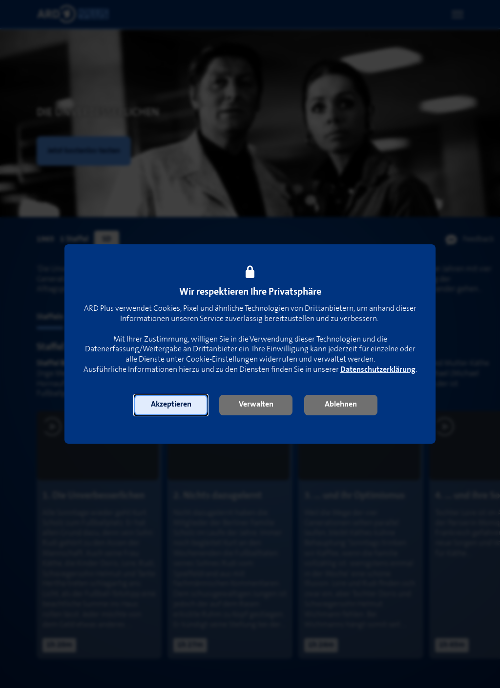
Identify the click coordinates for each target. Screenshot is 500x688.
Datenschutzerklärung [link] (378, 369)
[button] (171, 405)
